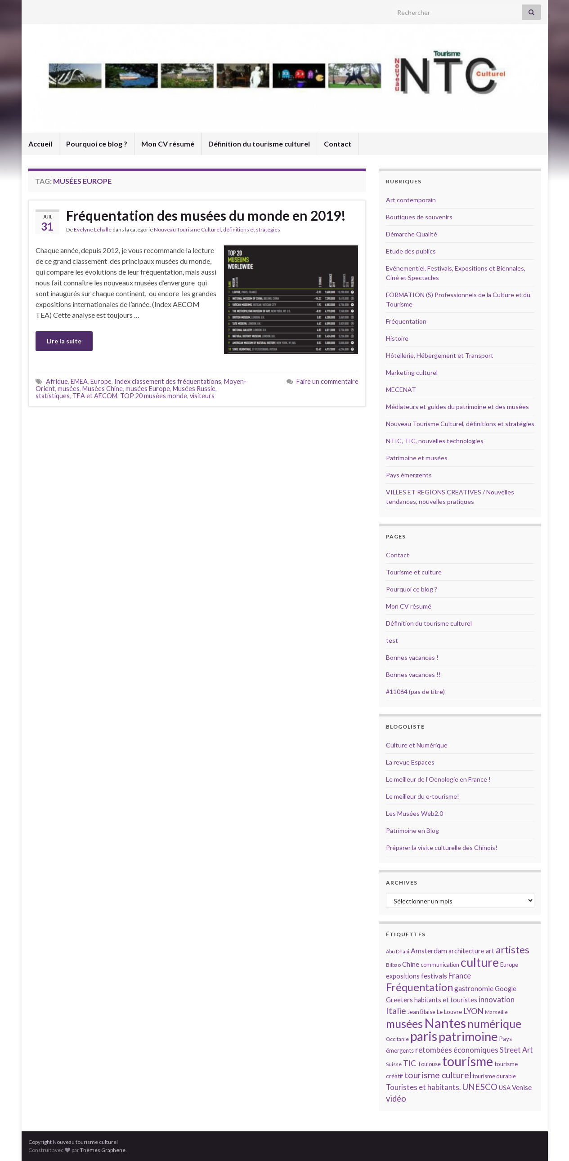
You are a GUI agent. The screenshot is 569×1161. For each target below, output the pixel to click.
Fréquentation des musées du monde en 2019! (206, 215)
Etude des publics (411, 251)
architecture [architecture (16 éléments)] (466, 951)
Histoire (397, 338)
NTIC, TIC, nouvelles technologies (435, 441)
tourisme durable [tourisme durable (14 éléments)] (494, 1076)
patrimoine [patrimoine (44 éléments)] (468, 1036)
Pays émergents (409, 475)
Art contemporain (411, 200)
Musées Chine (102, 388)
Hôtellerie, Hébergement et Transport (439, 355)
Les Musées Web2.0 (414, 813)
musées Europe (147, 388)
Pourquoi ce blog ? (96, 143)
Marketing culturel (412, 372)
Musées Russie (194, 388)
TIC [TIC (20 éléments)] (409, 1063)
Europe (101, 381)
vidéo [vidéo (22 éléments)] (396, 1098)
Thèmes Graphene (102, 1150)
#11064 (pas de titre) (415, 691)
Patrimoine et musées (417, 458)
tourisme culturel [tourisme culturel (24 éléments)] (437, 1075)
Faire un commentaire (327, 381)
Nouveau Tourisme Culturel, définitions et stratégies (217, 229)
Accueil (40, 143)
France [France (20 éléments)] (459, 975)
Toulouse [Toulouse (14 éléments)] (429, 1064)
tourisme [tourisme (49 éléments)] (467, 1061)
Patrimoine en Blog (412, 830)
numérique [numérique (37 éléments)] (494, 1023)
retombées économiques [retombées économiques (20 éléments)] (456, 1049)
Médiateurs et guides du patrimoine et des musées (457, 406)
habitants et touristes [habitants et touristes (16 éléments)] (445, 1000)
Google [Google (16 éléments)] (505, 988)
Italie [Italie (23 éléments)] (396, 1010)
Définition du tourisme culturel (259, 143)
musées (69, 388)
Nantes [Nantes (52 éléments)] (445, 1023)
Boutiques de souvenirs (419, 217)
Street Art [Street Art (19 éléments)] (516, 1049)
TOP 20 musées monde (153, 396)
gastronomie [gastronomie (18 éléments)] (473, 988)
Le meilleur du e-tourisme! (422, 796)
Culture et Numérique (417, 745)
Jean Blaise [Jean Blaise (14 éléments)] (421, 1011)
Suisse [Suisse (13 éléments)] (394, 1064)
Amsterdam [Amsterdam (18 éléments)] (429, 950)
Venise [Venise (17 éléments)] (522, 1087)
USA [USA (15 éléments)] (505, 1087)
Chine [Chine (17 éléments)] (410, 964)
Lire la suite (64, 341)
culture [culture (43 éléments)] (480, 962)
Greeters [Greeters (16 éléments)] (399, 1000)
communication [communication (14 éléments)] (440, 964)
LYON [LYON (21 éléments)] (473, 1011)
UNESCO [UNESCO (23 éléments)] (479, 1086)
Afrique (57, 381)
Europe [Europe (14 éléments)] (509, 964)
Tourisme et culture (414, 572)
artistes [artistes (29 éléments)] (512, 949)
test (392, 640)
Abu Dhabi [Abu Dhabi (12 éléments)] (397, 951)
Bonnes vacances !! (413, 674)
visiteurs (202, 396)
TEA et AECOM (94, 396)
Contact (337, 143)
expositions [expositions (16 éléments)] (403, 976)
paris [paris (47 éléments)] (423, 1036)
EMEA (79, 381)
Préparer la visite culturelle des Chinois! (441, 847)
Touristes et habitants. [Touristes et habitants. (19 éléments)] (423, 1087)
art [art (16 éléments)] (490, 951)
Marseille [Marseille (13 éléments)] (496, 1012)
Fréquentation (406, 321)
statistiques (53, 396)
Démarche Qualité (411, 234)
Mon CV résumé (167, 143)
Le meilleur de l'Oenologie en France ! (438, 779)
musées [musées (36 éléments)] (404, 1023)
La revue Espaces (410, 762)
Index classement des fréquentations (167, 381)
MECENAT (401, 389)
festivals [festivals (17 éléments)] (434, 976)
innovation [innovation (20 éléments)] (497, 999)
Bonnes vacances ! (412, 657)
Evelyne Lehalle (93, 229)
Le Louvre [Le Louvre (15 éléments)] (449, 1011)
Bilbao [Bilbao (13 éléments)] (393, 964)
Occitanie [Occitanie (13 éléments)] (397, 1039)
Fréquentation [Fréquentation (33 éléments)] (419, 987)
